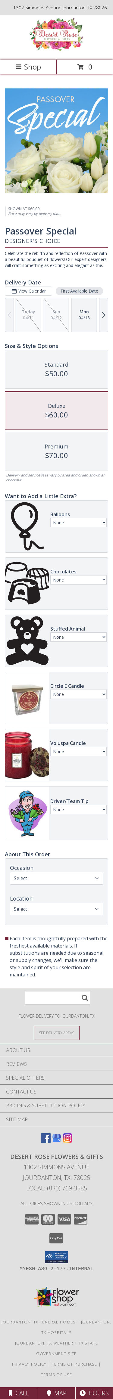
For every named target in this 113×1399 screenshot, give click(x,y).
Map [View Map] (57, 1393)
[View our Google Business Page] (56, 1140)
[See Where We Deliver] (57, 1032)
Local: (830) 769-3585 (56, 1188)
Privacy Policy (29, 1364)
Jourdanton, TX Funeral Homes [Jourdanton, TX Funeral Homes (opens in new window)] (39, 1322)
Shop (28, 67)
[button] (56, 1257)
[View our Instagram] (67, 1140)
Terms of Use (56, 1374)
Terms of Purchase (74, 1364)
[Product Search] (57, 998)
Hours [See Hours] (94, 1393)
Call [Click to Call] (19, 1393)
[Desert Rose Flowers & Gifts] (56, 51)
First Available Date (79, 291)
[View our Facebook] (46, 1140)
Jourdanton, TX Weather (44, 1343)
